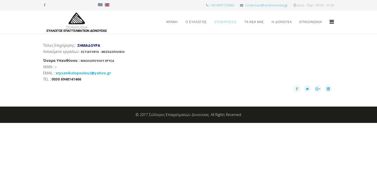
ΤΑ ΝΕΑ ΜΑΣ (254, 22)
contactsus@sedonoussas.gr (266, 5)
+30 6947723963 (222, 5)
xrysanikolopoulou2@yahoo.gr (83, 73)
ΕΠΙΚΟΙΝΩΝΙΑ (310, 22)
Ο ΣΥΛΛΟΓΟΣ (196, 22)
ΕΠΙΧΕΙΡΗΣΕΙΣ (226, 22)
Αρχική (172, 22)
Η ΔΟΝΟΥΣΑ (282, 22)
